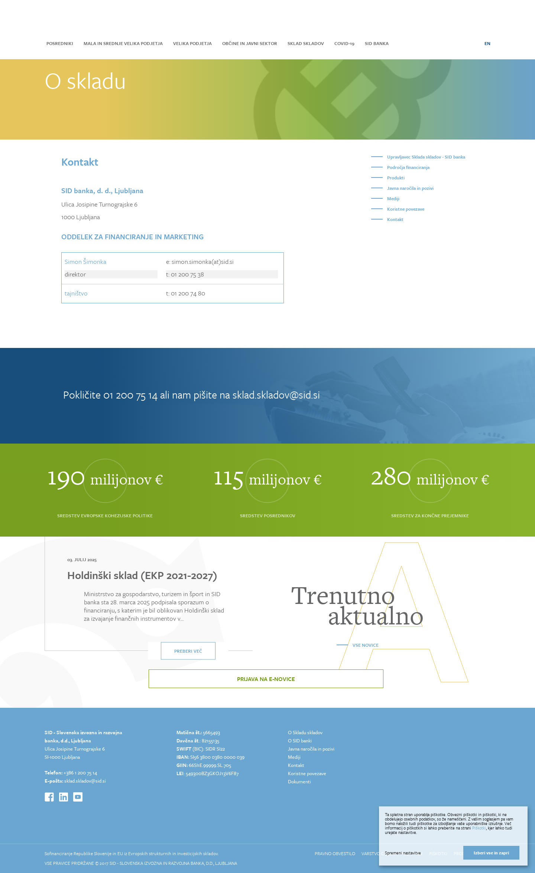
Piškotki (479, 828)
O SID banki (300, 740)
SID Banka (377, 43)
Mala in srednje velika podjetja (123, 43)
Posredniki (59, 43)
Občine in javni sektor (249, 43)
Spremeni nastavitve (403, 853)
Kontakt (395, 219)
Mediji (393, 198)
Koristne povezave (405, 208)
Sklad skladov (306, 43)
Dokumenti (299, 781)
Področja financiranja (408, 167)
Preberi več (188, 650)
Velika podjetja (192, 43)
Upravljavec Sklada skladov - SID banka (426, 156)
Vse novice (366, 645)
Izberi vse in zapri (491, 853)
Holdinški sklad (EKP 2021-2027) (142, 574)
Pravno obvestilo (335, 853)
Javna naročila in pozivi (410, 188)
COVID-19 (344, 43)
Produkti (396, 177)
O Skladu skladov (305, 732)
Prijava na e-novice (266, 679)
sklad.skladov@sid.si (276, 394)
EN (487, 43)
